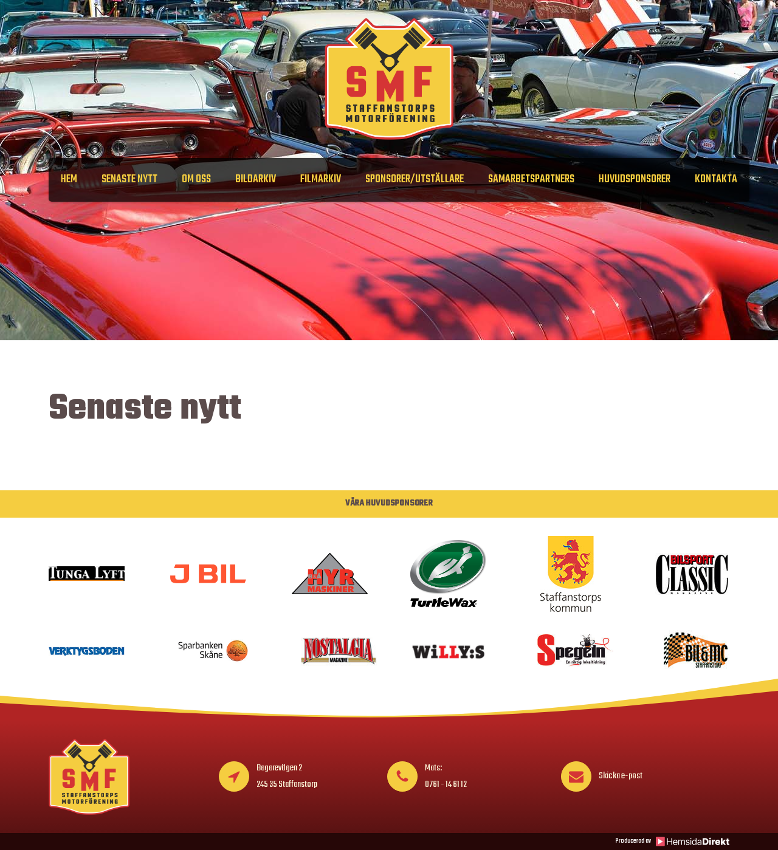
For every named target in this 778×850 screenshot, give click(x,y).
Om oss (196, 179)
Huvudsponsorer (634, 179)
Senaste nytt (129, 179)
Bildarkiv (255, 179)
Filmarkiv (320, 179)
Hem (69, 179)
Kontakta (716, 179)
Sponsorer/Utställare (414, 179)
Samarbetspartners (531, 179)
